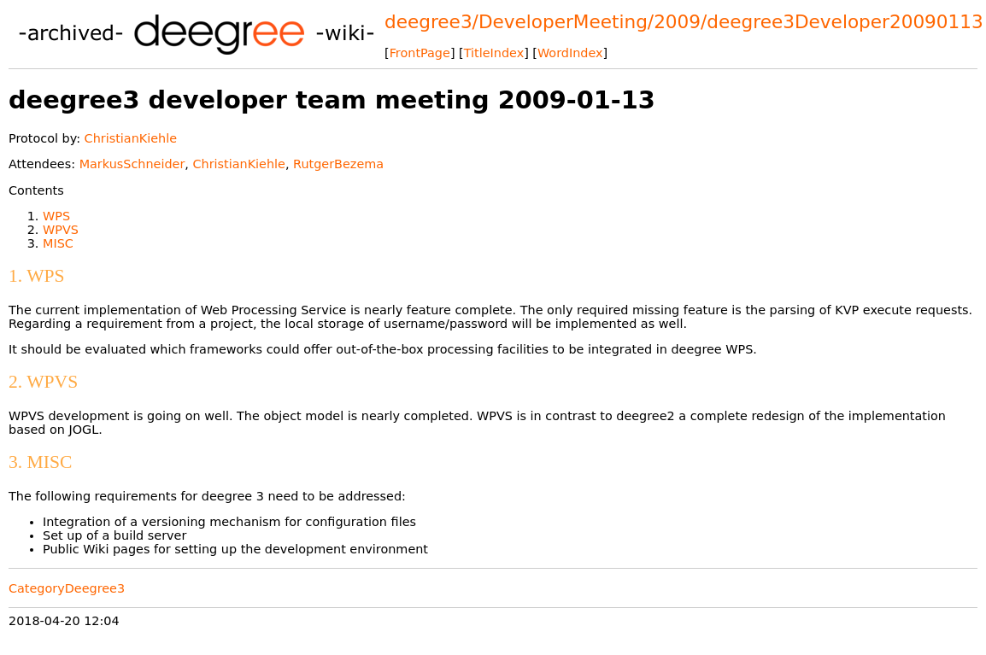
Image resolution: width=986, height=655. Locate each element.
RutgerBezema (338, 164)
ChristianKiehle (131, 138)
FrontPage (420, 53)
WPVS (61, 230)
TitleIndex (494, 53)
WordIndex (570, 53)
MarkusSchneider (132, 164)
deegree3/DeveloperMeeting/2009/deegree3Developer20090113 (683, 21)
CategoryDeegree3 (67, 588)
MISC (58, 243)
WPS (56, 216)
